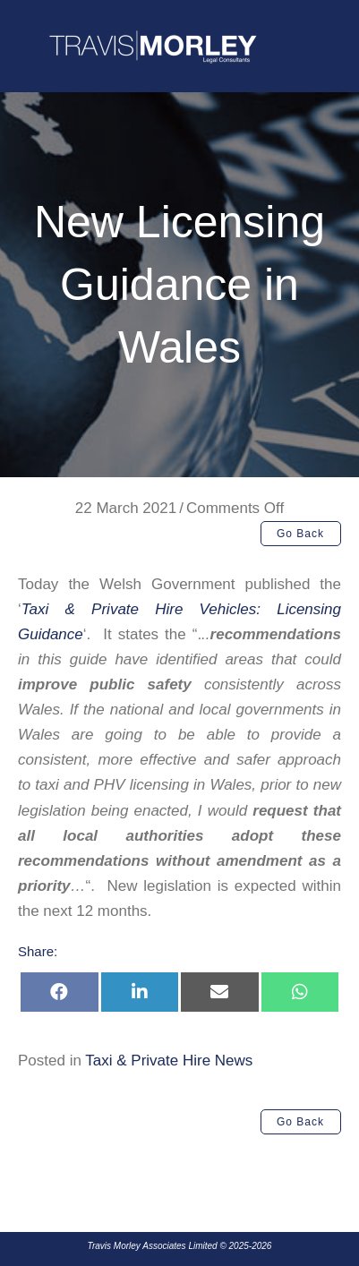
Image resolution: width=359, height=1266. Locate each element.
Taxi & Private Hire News (168, 1060)
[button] (301, 533)
